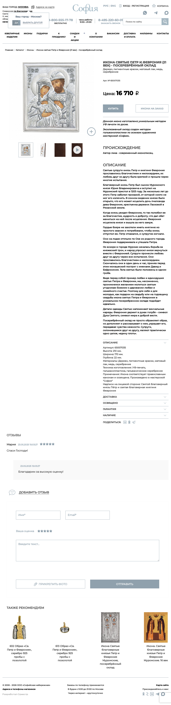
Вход (124, 6)
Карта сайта (162, 685)
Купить (113, 108)
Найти (165, 21)
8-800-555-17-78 (60, 20)
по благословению (23, 11)
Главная (9, 50)
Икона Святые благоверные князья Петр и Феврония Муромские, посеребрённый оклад (110, 656)
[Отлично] (50, 531)
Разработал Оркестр (15, 694)
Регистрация (140, 5)
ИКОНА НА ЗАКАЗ (152, 108)
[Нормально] (44, 531)
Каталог (20, 50)
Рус (105, 5)
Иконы (30, 50)
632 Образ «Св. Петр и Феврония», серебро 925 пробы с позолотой (19, 653)
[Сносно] (42, 531)
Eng (113, 5)
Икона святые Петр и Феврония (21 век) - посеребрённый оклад (69, 50)
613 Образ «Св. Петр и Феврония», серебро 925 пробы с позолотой (64, 653)
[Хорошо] (47, 531)
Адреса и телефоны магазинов (18, 689)
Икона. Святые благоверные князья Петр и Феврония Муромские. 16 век (156, 653)
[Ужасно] (39, 531)
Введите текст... (28, 544)
